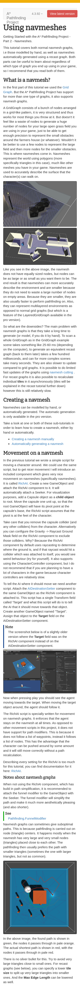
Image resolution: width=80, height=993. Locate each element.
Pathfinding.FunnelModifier (27, 818)
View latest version (62, 13)
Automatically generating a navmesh (37, 444)
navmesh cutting (62, 372)
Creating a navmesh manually (33, 439)
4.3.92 (37, 13)
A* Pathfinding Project (16, 15)
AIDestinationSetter (41, 588)
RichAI (23, 483)
